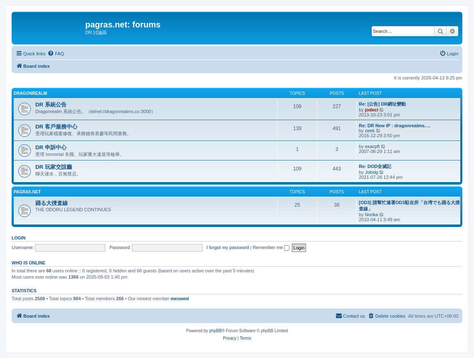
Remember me (271, 247)
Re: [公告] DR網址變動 (382, 103)
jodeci (371, 109)
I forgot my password (228, 247)
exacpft (372, 146)
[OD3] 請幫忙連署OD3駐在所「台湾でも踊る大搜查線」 (409, 205)
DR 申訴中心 (51, 147)
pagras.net (27, 192)
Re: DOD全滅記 (375, 166)
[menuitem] (55, 54)
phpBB (215, 330)
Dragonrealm (30, 93)
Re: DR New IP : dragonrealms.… (394, 125)
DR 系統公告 (51, 104)
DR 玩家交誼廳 (53, 167)
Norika (371, 214)
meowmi (179, 298)
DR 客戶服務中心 (56, 126)
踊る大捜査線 (51, 203)
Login (18, 237)
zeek (370, 130)
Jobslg (371, 172)
